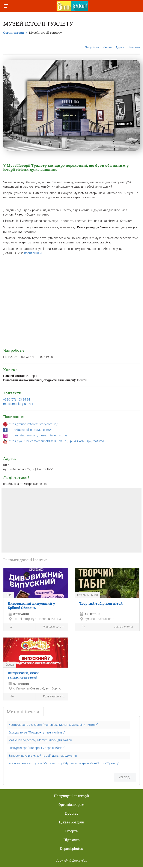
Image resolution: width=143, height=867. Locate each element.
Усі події (125, 777)
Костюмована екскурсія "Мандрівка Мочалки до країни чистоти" (53, 724)
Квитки (107, 44)
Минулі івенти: (23, 711)
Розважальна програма (52, 627)
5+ (10, 627)
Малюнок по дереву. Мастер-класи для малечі (40, 740)
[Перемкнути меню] (6, 6)
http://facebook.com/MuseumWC (31, 429)
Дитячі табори (121, 627)
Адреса (120, 44)
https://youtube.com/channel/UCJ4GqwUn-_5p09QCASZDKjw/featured (56, 441)
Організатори (13, 32)
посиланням (33, 253)
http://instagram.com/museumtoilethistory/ (38, 435)
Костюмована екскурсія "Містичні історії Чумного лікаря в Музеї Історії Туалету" (64, 763)
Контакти (134, 44)
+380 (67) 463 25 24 (16, 399)
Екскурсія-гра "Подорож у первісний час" (37, 732)
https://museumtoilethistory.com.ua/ (33, 424)
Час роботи (92, 44)
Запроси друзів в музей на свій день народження (43, 755)
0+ (81, 627)
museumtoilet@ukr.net (18, 403)
